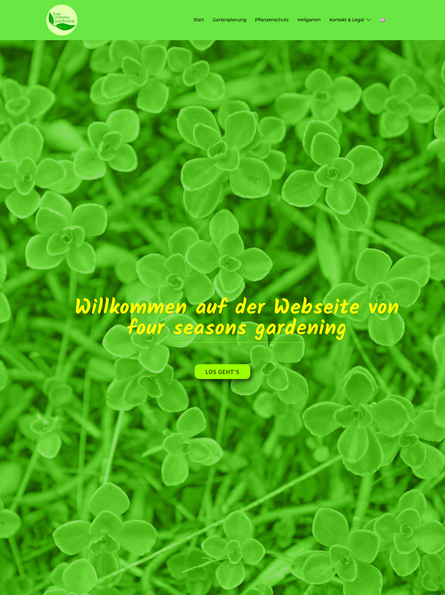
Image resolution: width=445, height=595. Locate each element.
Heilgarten (308, 20)
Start (198, 20)
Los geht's (222, 371)
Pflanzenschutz (272, 20)
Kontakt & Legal (346, 20)
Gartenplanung (229, 20)
